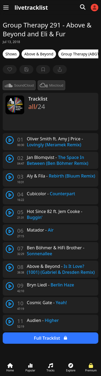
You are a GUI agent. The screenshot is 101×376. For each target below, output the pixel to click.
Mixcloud (51, 85)
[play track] (9, 140)
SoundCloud (19, 85)
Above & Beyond (38, 53)
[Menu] (6, 7)
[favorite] (10, 69)
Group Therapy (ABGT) (80, 53)
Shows (11, 53)
